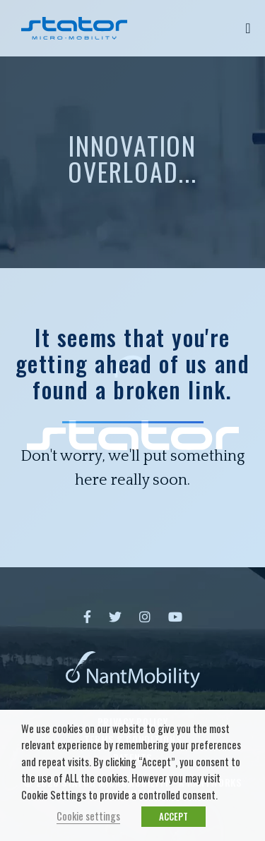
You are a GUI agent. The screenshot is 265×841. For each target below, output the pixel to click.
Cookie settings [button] (88, 816)
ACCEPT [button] (173, 816)
